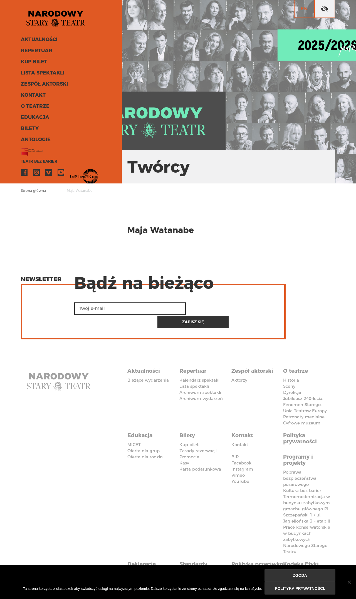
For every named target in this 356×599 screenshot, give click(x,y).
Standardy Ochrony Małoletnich (196, 553)
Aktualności (38, 41)
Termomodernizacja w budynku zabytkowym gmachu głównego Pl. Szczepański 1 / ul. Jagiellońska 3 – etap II (306, 492)
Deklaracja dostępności (144, 550)
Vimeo (48, 174)
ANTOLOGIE (35, 141)
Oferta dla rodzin (145, 441)
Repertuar (35, 52)
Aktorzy (239, 365)
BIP (235, 441)
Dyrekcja (292, 378)
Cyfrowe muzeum (301, 408)
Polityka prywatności (301, 423)
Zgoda (300, 576)
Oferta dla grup (143, 435)
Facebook (24, 174)
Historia (291, 365)
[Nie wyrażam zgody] (349, 582)
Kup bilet (33, 63)
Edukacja (34, 119)
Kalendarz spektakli (200, 365)
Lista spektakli (42, 74)
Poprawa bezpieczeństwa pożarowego (300, 462)
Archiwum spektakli (200, 378)
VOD (73, 174)
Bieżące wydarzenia (148, 365)
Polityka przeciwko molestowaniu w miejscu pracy (255, 556)
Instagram (36, 174)
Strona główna (33, 190)
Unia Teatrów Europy (305, 396)
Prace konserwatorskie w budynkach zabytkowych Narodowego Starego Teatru (306, 523)
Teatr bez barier (37, 163)
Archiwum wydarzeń (201, 384)
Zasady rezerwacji (198, 435)
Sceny (289, 371)
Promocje (189, 441)
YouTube (61, 174)
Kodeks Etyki (302, 547)
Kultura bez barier (302, 474)
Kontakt (32, 97)
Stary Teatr (58, 18)
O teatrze (34, 108)
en (304, 8)
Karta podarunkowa (200, 453)
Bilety (29, 130)
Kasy (184, 447)
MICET (134, 429)
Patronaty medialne (304, 402)
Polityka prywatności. (300, 588)
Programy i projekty (299, 444)
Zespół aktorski (43, 85)
